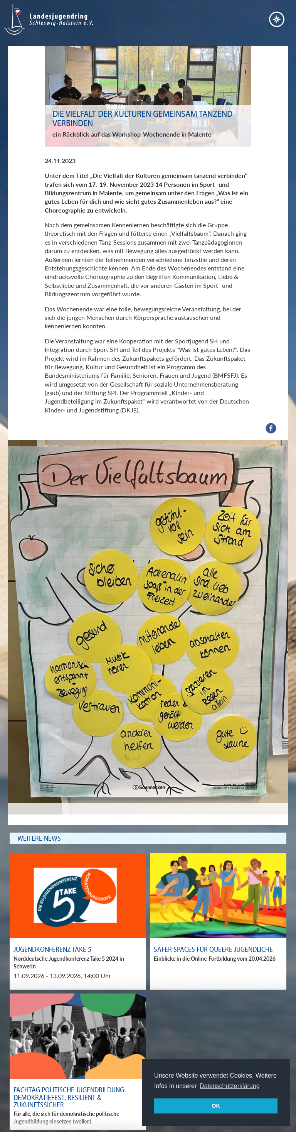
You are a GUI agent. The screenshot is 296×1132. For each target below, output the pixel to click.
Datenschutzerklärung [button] (230, 1086)
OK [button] (216, 1106)
